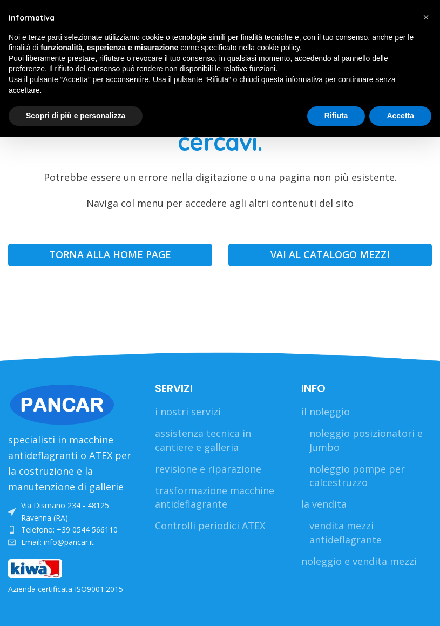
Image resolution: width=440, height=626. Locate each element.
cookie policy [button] (278, 47)
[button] (426, 17)
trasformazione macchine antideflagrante (214, 497)
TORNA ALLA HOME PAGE (110, 254)
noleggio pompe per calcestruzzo (357, 475)
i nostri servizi (188, 411)
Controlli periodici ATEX (210, 525)
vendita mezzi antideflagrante (345, 532)
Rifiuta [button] (336, 115)
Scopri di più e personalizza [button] (75, 115)
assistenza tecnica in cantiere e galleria (203, 440)
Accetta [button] (400, 115)
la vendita (324, 503)
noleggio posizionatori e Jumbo (366, 440)
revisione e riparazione (208, 468)
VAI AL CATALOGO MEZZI (330, 254)
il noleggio (325, 411)
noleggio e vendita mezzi (359, 561)
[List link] (73, 512)
